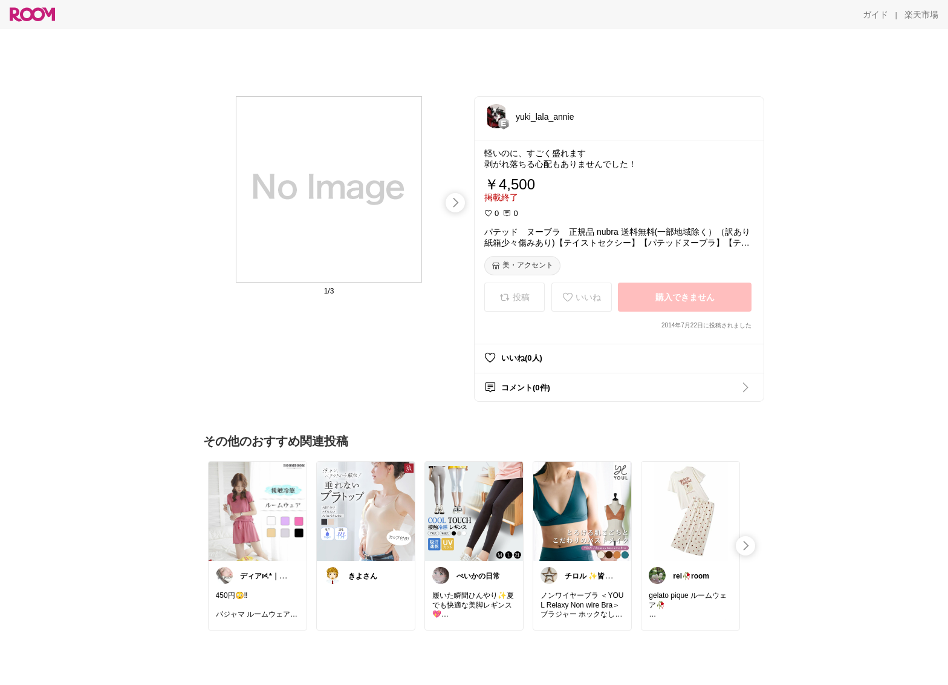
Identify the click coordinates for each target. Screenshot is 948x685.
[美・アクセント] (522, 265)
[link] (258, 511)
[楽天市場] (921, 14)
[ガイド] (875, 14)
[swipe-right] (455, 202)
